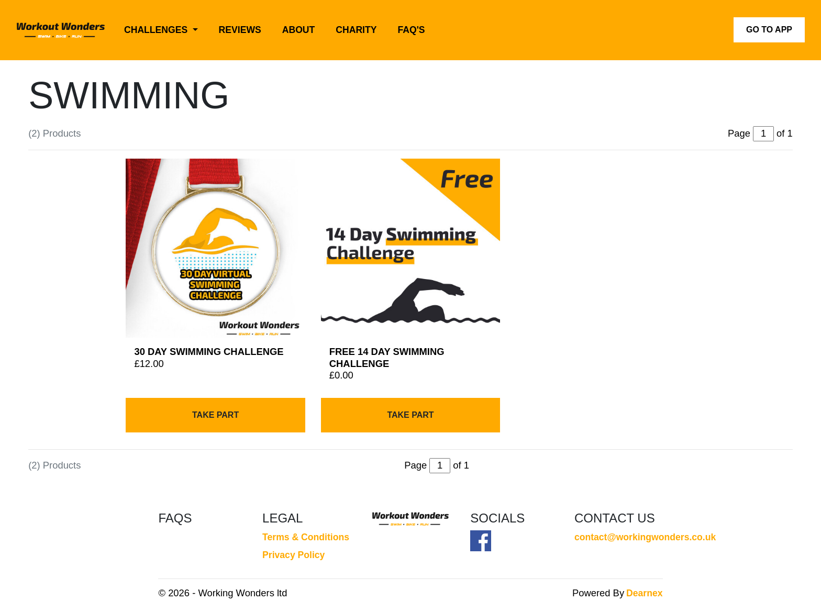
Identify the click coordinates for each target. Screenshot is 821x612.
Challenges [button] (157, 30)
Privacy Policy (293, 555)
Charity (356, 30)
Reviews (240, 30)
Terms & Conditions (305, 537)
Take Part (215, 414)
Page (415, 465)
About (298, 30)
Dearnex (644, 593)
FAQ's (411, 30)
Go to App (769, 29)
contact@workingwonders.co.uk (618, 537)
